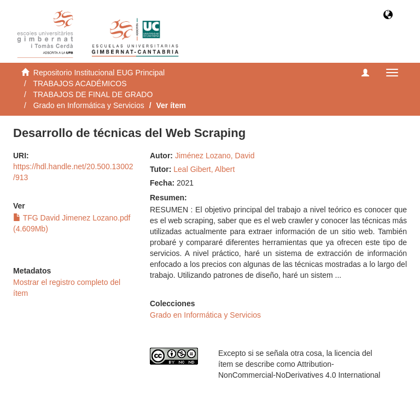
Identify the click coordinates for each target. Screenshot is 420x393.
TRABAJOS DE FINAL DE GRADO (93, 94)
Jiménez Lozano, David (215, 155)
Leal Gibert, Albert (204, 169)
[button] (388, 15)
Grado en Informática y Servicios (88, 105)
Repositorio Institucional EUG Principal (99, 72)
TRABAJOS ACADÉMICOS (79, 83)
